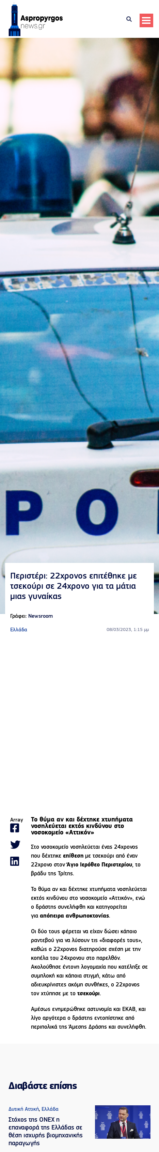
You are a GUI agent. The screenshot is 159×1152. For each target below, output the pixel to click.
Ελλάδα (18, 630)
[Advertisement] (79, 725)
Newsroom (40, 616)
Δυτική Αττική (24, 1109)
